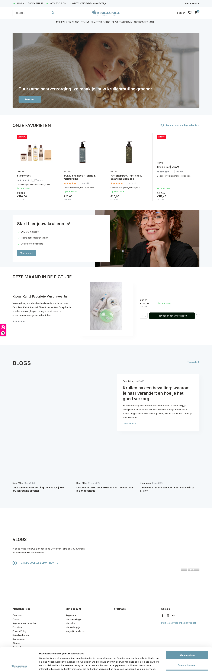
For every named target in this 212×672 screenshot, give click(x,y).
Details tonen (161, 666)
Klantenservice (192, 3)
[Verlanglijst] (190, 13)
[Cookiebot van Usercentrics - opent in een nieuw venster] (19, 666)
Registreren (71, 615)
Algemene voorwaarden (24, 623)
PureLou (20, 172)
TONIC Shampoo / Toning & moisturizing (80, 177)
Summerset (23, 175)
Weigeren (187, 652)
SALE (152, 22)
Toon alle (192, 362)
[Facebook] (162, 615)
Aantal (144, 316)
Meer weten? (26, 253)
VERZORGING (72, 22)
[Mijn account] (180, 13)
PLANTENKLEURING (100, 22)
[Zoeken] (35, 13)
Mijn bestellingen (74, 619)
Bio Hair (67, 172)
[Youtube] (173, 615)
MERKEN (60, 22)
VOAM (160, 163)
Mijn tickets (71, 623)
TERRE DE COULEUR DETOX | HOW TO (35, 563)
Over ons (17, 615)
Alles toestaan (187, 632)
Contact (16, 619)
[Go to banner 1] (106, 70)
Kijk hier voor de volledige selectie (178, 125)
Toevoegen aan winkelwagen (172, 315)
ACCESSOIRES (141, 22)
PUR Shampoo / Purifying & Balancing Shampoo (126, 177)
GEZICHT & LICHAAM (122, 22)
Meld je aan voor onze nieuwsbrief (178, 623)
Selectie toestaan (187, 642)
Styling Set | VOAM (168, 166)
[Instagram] (168, 615)
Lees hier (29, 99)
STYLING (85, 22)
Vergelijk (37, 180)
